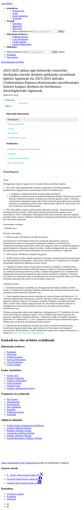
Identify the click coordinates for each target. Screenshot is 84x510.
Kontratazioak (13, 404)
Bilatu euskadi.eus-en (22, 31)
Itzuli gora (11, 499)
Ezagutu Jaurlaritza (15, 378)
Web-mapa (17, 28)
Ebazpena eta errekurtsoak (18, 158)
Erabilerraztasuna (20, 36)
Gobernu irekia (13, 386)
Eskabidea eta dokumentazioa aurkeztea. (24, 149)
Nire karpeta (12, 57)
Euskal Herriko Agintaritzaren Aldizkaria (25, 425)
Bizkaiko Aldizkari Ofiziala (19, 430)
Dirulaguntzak (13, 402)
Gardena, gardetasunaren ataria (21, 388)
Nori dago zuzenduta (16, 124)
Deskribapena (13, 119)
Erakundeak (12, 133)
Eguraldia (11, 409)
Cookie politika (19, 42)
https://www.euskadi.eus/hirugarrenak (28, 333)
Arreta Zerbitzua (14, 383)
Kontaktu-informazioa (17, 137)
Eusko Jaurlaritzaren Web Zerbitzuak (17, 463)
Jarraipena (12, 154)
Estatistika (11, 414)
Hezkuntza (23, 103)
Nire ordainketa (14, 407)
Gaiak (15, 13)
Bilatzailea (17, 26)
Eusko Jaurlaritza (20, 16)
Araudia (11, 128)
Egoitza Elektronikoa (21, 44)
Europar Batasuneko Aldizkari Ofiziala (24, 438)
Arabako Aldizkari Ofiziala (19, 428)
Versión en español (15, 494)
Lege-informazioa (20, 39)
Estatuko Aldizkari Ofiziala (19, 435)
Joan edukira (7, 3)
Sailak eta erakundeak (16, 380)
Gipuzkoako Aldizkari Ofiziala (20, 433)
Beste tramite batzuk (16, 163)
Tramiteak (16, 18)
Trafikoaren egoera (15, 412)
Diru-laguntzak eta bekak (12, 62)
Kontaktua (17, 23)
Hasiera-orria (18, 11)
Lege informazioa (15, 362)
